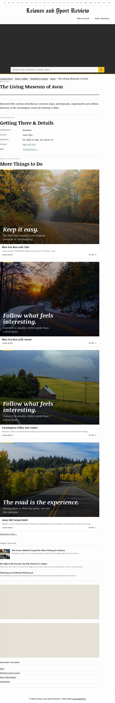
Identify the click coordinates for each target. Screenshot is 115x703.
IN (60, 3)
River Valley (21, 78)
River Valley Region (8, 677)
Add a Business (102, 18)
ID (53, 3)
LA (77, 3)
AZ (13, 3)
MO (109, 3)
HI (49, 3)
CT (31, 3)
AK (9, 3)
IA (64, 3)
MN (99, 3)
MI (95, 3)
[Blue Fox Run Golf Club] (49, 207)
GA (44, 3)
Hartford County (39, 78)
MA (90, 3)
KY (73, 3)
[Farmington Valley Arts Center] (49, 387)
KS (68, 3)
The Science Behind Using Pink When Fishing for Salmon (38, 550)
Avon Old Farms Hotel (15, 520)
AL (5, 3)
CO (27, 3)
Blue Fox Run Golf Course (17, 339)
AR (18, 3)
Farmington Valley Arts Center (20, 427)
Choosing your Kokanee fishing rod (16, 572)
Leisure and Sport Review (57, 10)
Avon (53, 78)
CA (22, 3)
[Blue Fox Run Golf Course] (49, 299)
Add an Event (83, 18)
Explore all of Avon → (8, 534)
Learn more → (8, 255)
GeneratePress (79, 698)
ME (81, 3)
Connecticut (6, 78)
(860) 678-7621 (29, 144)
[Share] (92, 255)
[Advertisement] (57, 46)
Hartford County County (10, 673)
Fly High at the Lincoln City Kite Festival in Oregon (23, 563)
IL (56, 3)
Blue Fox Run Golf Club (15, 247)
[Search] (101, 69)
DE (36, 3)
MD (86, 3)
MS (104, 3)
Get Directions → (31, 149)
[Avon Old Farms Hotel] (49, 479)
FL (40, 3)
